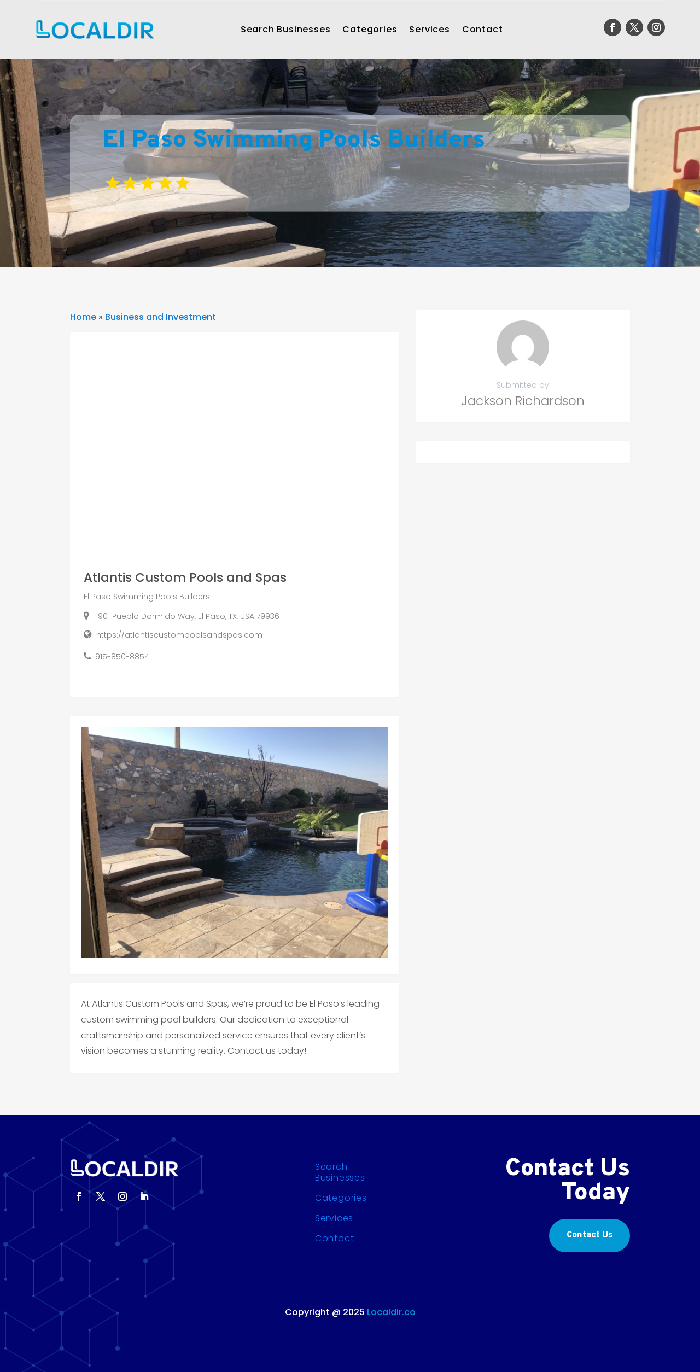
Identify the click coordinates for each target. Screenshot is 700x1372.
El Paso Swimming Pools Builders (147, 596)
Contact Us (589, 1235)
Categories (369, 29)
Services (429, 29)
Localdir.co (391, 1312)
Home (83, 317)
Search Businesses (286, 29)
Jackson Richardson (523, 401)
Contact (482, 29)
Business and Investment (160, 317)
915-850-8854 (122, 656)
